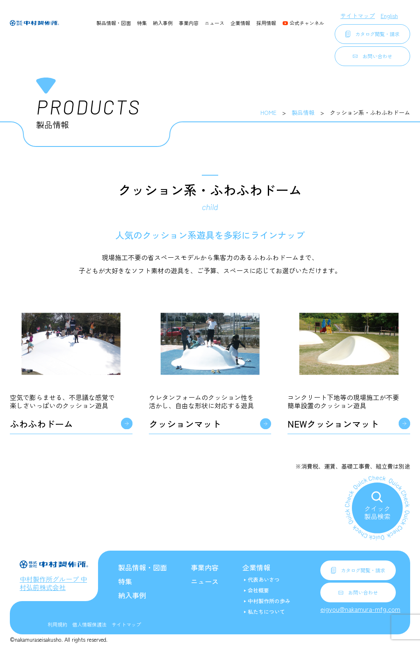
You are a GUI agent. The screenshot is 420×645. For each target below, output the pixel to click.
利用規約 (57, 624)
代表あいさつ (264, 579)
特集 (142, 22)
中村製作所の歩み (269, 601)
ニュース (214, 22)
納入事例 (163, 22)
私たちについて (266, 611)
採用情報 (266, 22)
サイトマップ (357, 15)
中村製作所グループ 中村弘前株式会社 (53, 583)
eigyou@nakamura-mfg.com (360, 609)
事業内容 (189, 22)
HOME (268, 112)
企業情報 (240, 22)
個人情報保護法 (89, 624)
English (389, 15)
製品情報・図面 (113, 22)
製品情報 (303, 112)
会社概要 (258, 590)
